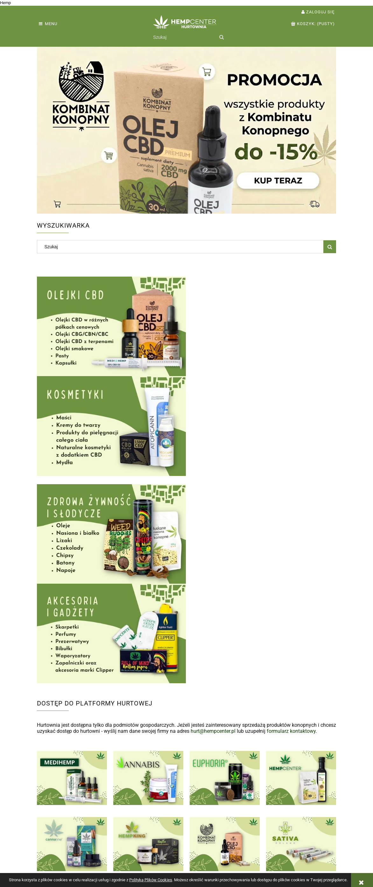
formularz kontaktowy (291, 528)
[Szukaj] (221, 37)
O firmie (284, 862)
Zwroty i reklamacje (57, 850)
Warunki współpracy (58, 856)
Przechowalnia (112, 862)
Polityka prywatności (238, 850)
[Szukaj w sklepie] (183, 37)
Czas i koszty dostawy (180, 856)
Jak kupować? (231, 856)
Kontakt (284, 856)
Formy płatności (173, 850)
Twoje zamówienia (116, 850)
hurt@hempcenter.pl (213, 528)
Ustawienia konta (115, 856)
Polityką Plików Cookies (150, 879)
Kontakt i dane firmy (297, 850)
